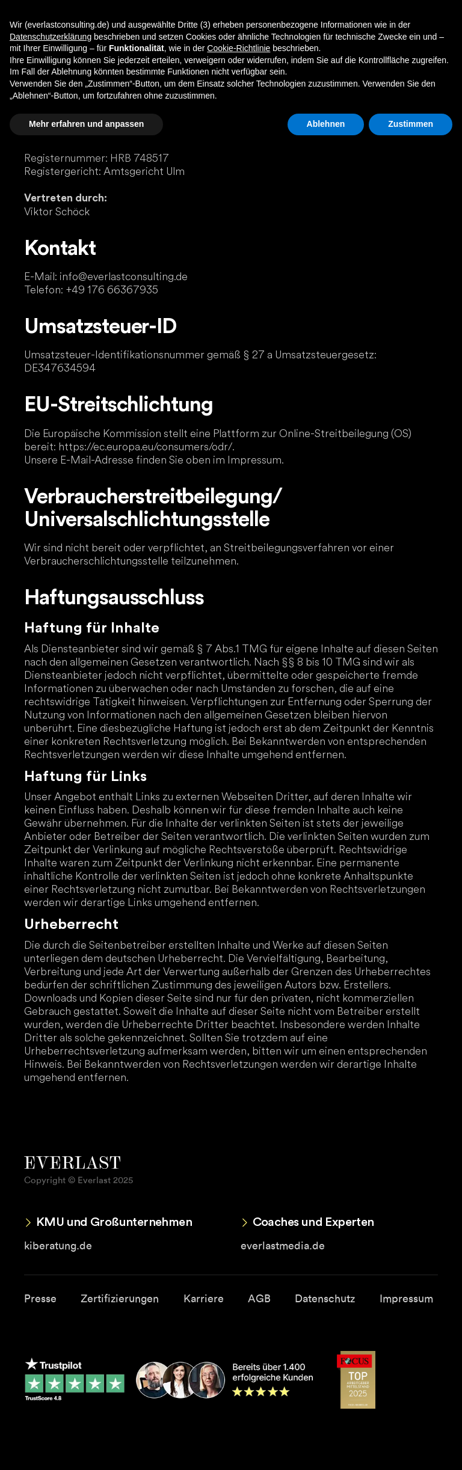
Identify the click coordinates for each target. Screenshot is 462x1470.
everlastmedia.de (283, 1245)
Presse (40, 1298)
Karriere (203, 1298)
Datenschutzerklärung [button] (50, 36)
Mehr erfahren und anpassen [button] (86, 124)
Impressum (406, 1298)
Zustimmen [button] (410, 124)
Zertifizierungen (120, 1298)
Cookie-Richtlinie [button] (238, 48)
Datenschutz (325, 1298)
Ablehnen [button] (326, 124)
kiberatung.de (58, 1245)
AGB (259, 1298)
